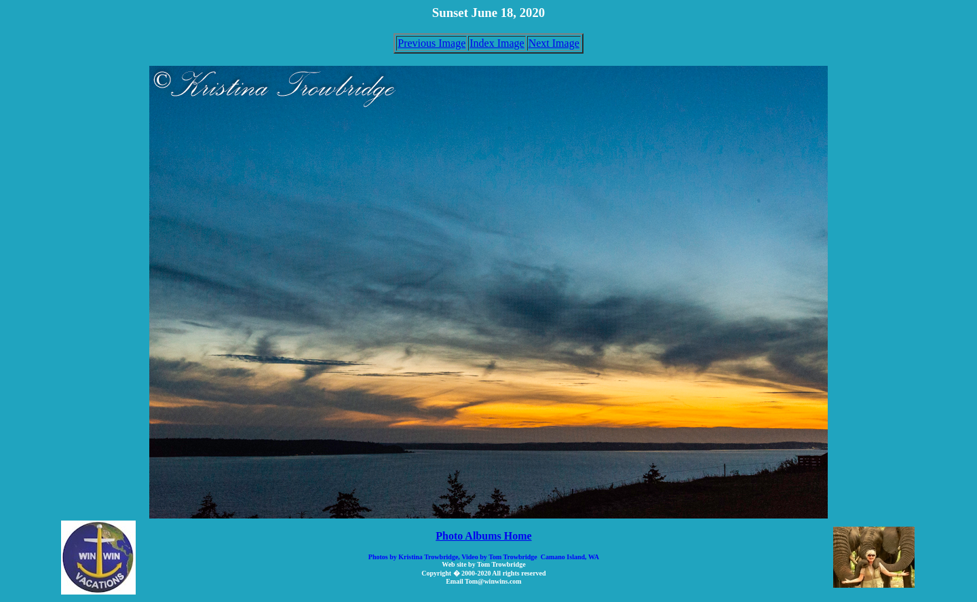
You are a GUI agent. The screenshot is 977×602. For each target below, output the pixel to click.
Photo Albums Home (483, 536)
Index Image (497, 43)
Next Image (554, 43)
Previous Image (431, 43)
